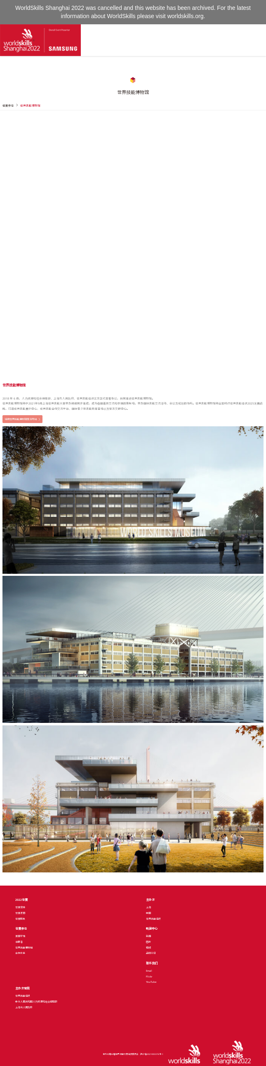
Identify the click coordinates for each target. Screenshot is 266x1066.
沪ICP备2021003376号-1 (151, 1054)
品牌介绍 (151, 953)
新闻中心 (152, 928)
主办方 (150, 900)
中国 (148, 913)
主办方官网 (22, 988)
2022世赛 (21, 900)
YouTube (151, 982)
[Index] (40, 40)
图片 (148, 942)
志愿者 (19, 942)
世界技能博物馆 (24, 947)
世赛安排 (20, 907)
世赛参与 (21, 928)
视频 (148, 947)
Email (149, 970)
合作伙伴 (20, 953)
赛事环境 (20, 936)
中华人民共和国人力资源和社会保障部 (36, 1001)
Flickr (149, 976)
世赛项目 (20, 913)
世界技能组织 (153, 919)
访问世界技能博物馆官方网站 (21, 419)
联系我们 (152, 963)
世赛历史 (20, 919)
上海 (148, 907)
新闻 (148, 936)
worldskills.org (185, 16)
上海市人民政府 (24, 1007)
